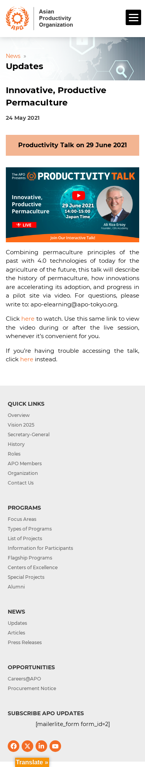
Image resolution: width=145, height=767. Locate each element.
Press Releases (25, 642)
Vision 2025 (21, 425)
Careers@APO (24, 679)
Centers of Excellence (33, 567)
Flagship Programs (30, 558)
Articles (16, 633)
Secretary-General (28, 434)
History (16, 444)
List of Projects (25, 538)
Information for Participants (40, 548)
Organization (23, 473)
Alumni (16, 587)
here (27, 318)
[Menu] (133, 17)
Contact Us (21, 483)
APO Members (25, 463)
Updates (17, 623)
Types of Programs (30, 529)
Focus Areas (22, 519)
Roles (14, 454)
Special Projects (26, 577)
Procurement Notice (32, 688)
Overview (19, 415)
